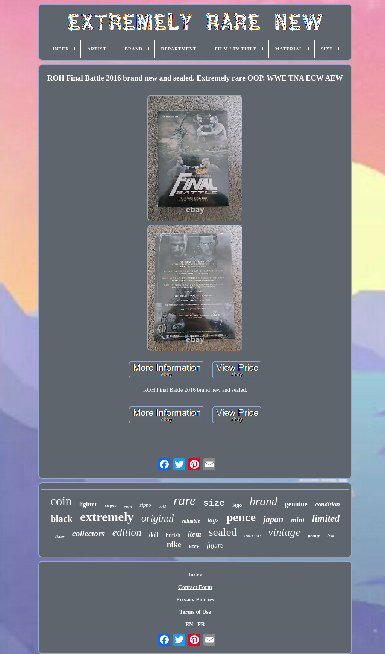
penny (314, 535)
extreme (252, 535)
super (111, 505)
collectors (88, 533)
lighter (88, 504)
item (194, 534)
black (62, 519)
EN (189, 624)
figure (215, 545)
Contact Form (195, 587)
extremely (107, 517)
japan (273, 519)
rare (184, 500)
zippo (145, 505)
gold (162, 506)
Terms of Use (195, 612)
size (214, 503)
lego (237, 505)
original (157, 518)
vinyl (128, 506)
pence (241, 517)
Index (195, 575)
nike (174, 544)
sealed (223, 532)
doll (153, 535)
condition (327, 504)
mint (298, 520)
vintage (284, 532)
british (173, 535)
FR (201, 624)
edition (126, 532)
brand (263, 501)
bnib (331, 535)
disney (60, 536)
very (194, 546)
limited (326, 518)
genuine (296, 504)
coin (61, 501)
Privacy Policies (195, 599)
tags (213, 520)
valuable (191, 521)
